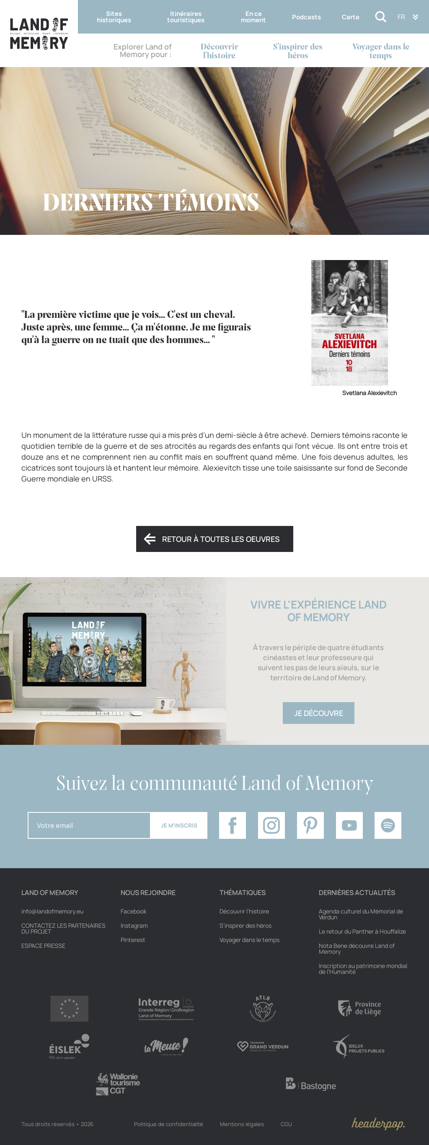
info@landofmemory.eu (52, 911)
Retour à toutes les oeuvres (221, 539)
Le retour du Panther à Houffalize (362, 931)
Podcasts (306, 17)
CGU (286, 1124)
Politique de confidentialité (168, 1124)
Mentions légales (242, 1124)
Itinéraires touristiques (185, 16)
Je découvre (318, 713)
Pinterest (133, 940)
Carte (350, 17)
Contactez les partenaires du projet (63, 928)
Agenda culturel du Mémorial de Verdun (361, 914)
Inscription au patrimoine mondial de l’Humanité (363, 969)
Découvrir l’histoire (219, 51)
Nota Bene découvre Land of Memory (357, 949)
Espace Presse (43, 946)
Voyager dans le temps (380, 51)
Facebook (134, 911)
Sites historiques (114, 16)
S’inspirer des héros (298, 51)
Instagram (134, 926)
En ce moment (253, 16)
